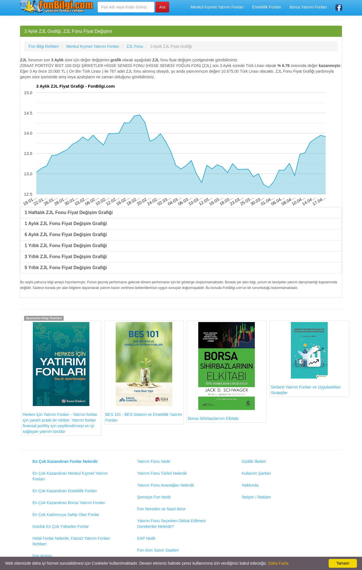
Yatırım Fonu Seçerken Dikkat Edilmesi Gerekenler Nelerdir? (171, 524)
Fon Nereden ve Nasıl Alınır (161, 509)
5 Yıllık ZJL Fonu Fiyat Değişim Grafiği (66, 267)
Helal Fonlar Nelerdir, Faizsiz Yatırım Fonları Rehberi (71, 541)
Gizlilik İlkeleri (254, 461)
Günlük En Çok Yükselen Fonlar (61, 526)
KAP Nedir (146, 538)
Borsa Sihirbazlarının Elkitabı (221, 371)
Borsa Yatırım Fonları (308, 7)
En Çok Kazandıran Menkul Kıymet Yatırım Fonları (70, 476)
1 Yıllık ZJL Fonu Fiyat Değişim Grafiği (66, 245)
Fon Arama (42, 556)
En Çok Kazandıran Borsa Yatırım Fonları (69, 502)
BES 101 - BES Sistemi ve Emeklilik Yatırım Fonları (143, 372)
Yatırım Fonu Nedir (153, 461)
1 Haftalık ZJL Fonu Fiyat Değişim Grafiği (69, 212)
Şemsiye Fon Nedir (154, 497)
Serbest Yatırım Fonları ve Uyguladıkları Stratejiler (306, 358)
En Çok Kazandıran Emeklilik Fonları (65, 491)
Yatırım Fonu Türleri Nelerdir (162, 473)
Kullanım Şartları (256, 473)
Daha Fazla (278, 563)
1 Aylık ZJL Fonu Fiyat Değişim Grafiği (66, 223)
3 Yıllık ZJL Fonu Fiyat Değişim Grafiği (66, 256)
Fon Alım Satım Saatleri (158, 550)
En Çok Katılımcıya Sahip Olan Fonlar (66, 514)
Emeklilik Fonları (266, 7)
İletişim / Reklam (256, 497)
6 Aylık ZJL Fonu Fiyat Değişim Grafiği (66, 234)
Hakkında (250, 485)
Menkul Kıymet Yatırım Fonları (217, 7)
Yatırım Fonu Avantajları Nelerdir (165, 485)
